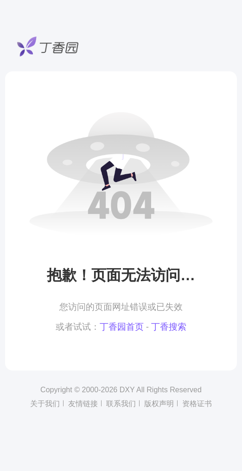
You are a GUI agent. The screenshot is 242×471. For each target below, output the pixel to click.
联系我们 (121, 403)
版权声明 (159, 403)
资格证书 (197, 403)
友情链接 (83, 403)
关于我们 (45, 403)
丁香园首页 (122, 327)
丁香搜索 (168, 327)
